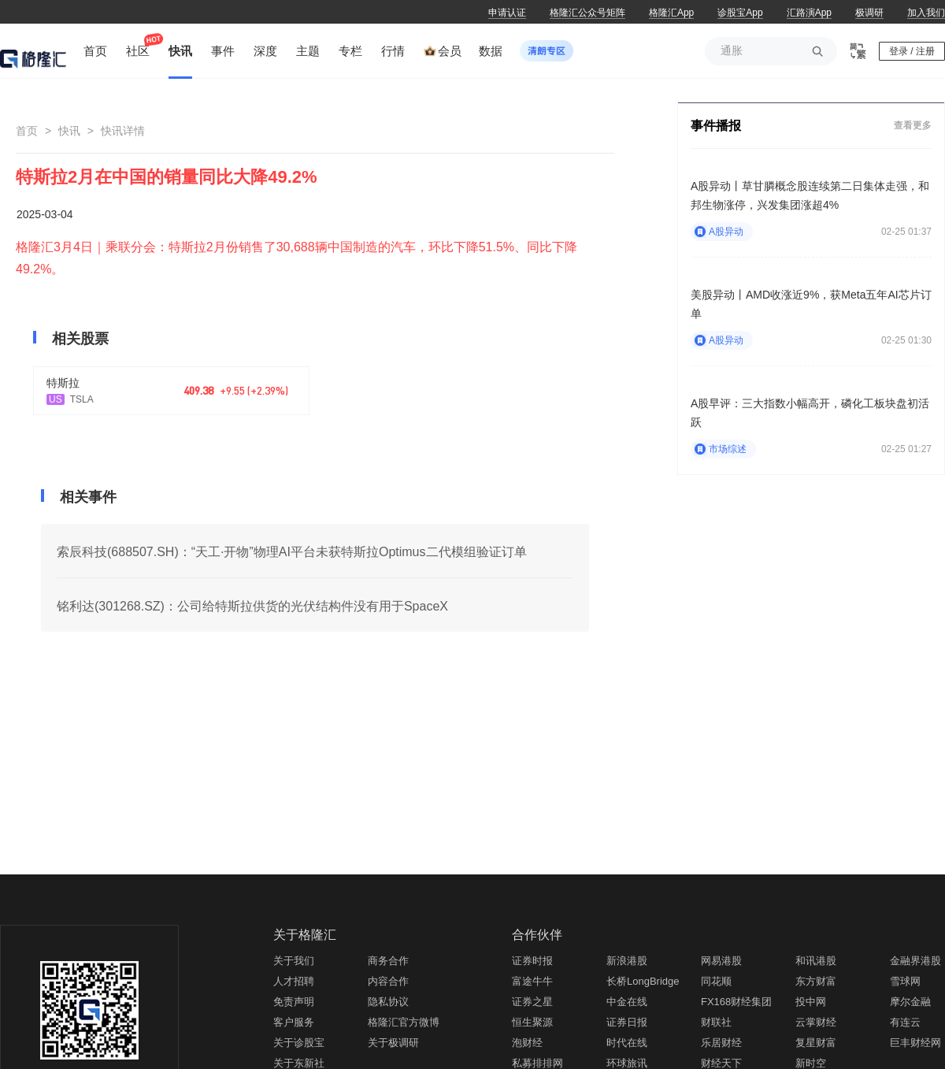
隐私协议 (388, 1002)
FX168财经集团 (736, 1002)
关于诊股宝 (298, 1043)
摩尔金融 (910, 1002)
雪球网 (905, 981)
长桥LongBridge (643, 981)
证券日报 (626, 1022)
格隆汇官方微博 (403, 1022)
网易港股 (721, 961)
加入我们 (926, 12)
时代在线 (626, 1043)
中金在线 (626, 1002)
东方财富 (815, 981)
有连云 (905, 1022)
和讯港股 (815, 961)
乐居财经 (721, 1043)
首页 (27, 130)
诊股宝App (739, 12)
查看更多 (913, 125)
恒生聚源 (532, 1022)
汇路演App (809, 12)
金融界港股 (915, 961)
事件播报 (716, 125)
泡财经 (527, 1043)
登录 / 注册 (912, 51)
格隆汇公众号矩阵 (587, 12)
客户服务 (293, 1022)
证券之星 (532, 1002)
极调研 (869, 12)
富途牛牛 (532, 981)
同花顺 (716, 981)
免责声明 (293, 1002)
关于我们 (293, 961)
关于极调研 (393, 1043)
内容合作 (388, 981)
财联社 (716, 1022)
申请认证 (507, 12)
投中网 (810, 1002)
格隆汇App (671, 12)
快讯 (69, 130)
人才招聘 (293, 981)
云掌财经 (815, 1022)
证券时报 (532, 961)
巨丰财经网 (915, 1043)
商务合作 (388, 961)
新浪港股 (626, 961)
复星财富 (815, 1043)
